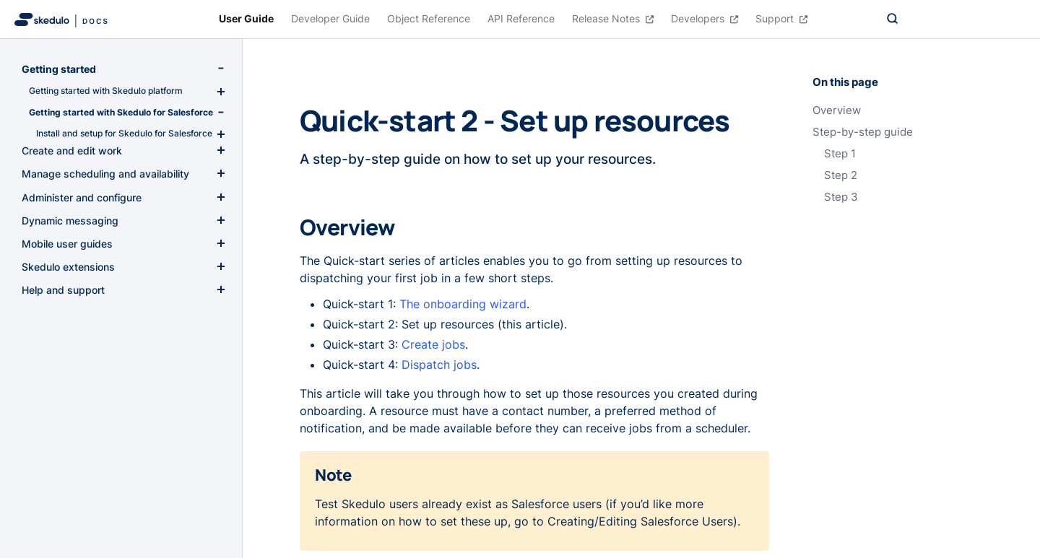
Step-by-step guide (862, 132)
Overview (836, 110)
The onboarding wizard (462, 304)
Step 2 (840, 175)
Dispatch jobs (439, 364)
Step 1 (840, 153)
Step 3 (841, 197)
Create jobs (433, 344)
